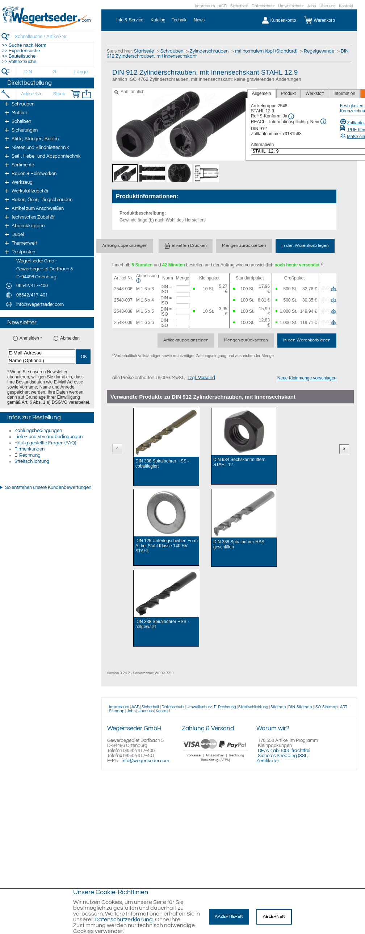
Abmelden (70, 338)
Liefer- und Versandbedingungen (48, 436)
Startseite (144, 51)
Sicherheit (239, 6)
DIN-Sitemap (300, 707)
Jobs (311, 6)
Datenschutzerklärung (124, 919)
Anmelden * (31, 338)
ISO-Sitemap (326, 707)
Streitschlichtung (31, 461)
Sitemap (278, 707)
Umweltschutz (290, 6)
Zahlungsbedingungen (38, 430)
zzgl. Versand (201, 377)
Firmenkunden (29, 449)
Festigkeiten (352, 105)
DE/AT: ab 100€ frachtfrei (284, 750)
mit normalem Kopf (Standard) (266, 51)
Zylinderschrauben (209, 51)
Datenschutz (263, 6)
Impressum (205, 6)
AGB (223, 6)
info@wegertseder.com (145, 760)
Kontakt (346, 6)
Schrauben (171, 51)
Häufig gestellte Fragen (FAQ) (45, 442)
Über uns (327, 6)
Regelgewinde (319, 51)
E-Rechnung (27, 455)
